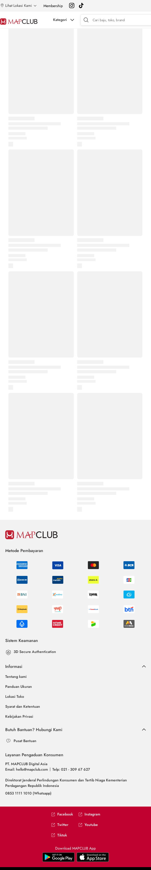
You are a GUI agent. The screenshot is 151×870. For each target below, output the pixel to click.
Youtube (88, 824)
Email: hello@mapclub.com (26, 769)
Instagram (89, 814)
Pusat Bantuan (25, 740)
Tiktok (59, 835)
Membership (53, 6)
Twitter (59, 824)
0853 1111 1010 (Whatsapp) (28, 793)
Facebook (62, 814)
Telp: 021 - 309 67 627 (71, 769)
